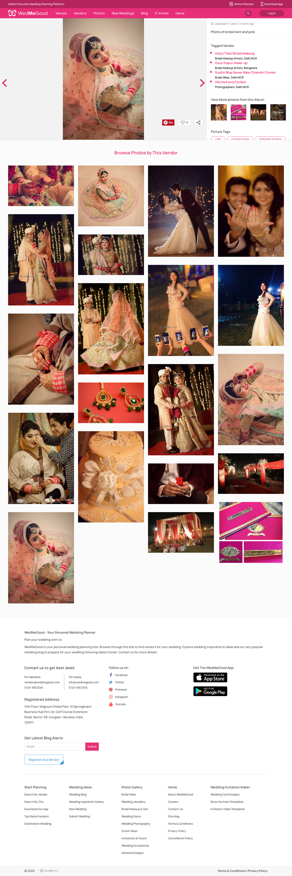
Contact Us (175, 809)
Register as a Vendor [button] (44, 759)
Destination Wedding (37, 823)
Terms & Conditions (180, 823)
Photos (99, 13)
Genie (180, 13)
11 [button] (185, 122)
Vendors (80, 13)
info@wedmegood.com (84, 682)
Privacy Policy (177, 831)
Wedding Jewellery (133, 802)
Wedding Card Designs (224, 794)
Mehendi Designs (132, 853)
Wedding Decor (131, 816)
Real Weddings (123, 13)
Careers (173, 802)
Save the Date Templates (226, 802)
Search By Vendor (35, 794)
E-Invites (162, 13)
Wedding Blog (77, 794)
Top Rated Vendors (36, 816)
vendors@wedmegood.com (42, 682)
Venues (61, 13)
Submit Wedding (79, 816)
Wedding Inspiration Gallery (86, 802)
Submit (92, 746)
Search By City (34, 802)
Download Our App (36, 809)
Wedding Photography (135, 823)
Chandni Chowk (240, 139)
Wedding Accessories (135, 845)
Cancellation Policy (180, 838)
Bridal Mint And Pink (270, 139)
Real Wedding (77, 809)
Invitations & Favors (134, 838)
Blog (144, 13)
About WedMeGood (180, 794)
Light (218, 139)
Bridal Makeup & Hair (134, 809)
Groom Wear (129, 831)
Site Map (173, 816)
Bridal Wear (128, 794)
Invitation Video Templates (227, 809)
